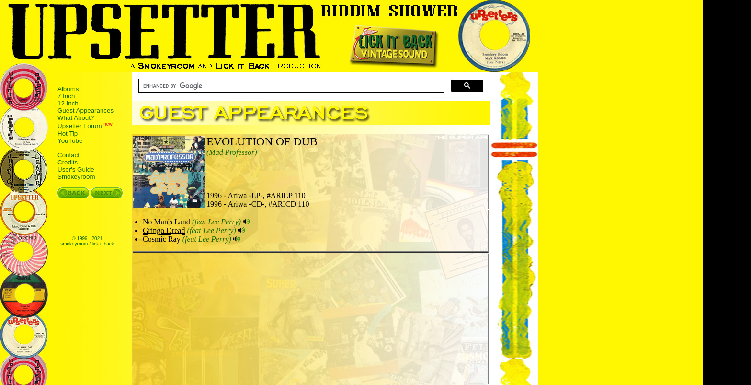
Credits (67, 162)
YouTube (69, 140)
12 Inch (68, 103)
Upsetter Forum (79, 126)
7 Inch (66, 96)
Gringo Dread (164, 230)
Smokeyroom (76, 176)
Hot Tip (67, 133)
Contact (68, 155)
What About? (75, 117)
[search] (290, 86)
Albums (68, 89)
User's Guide (75, 169)
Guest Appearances (85, 110)
